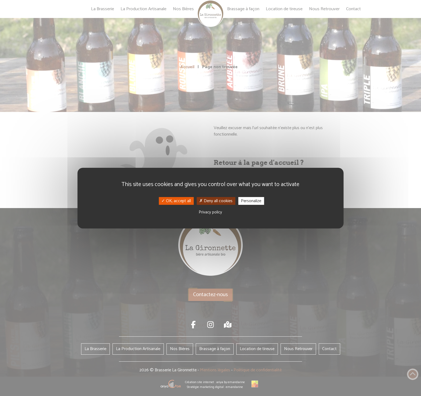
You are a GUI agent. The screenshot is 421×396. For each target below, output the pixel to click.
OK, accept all (176, 200)
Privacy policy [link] (210, 212)
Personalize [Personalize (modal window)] (251, 200)
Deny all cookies (216, 200)
